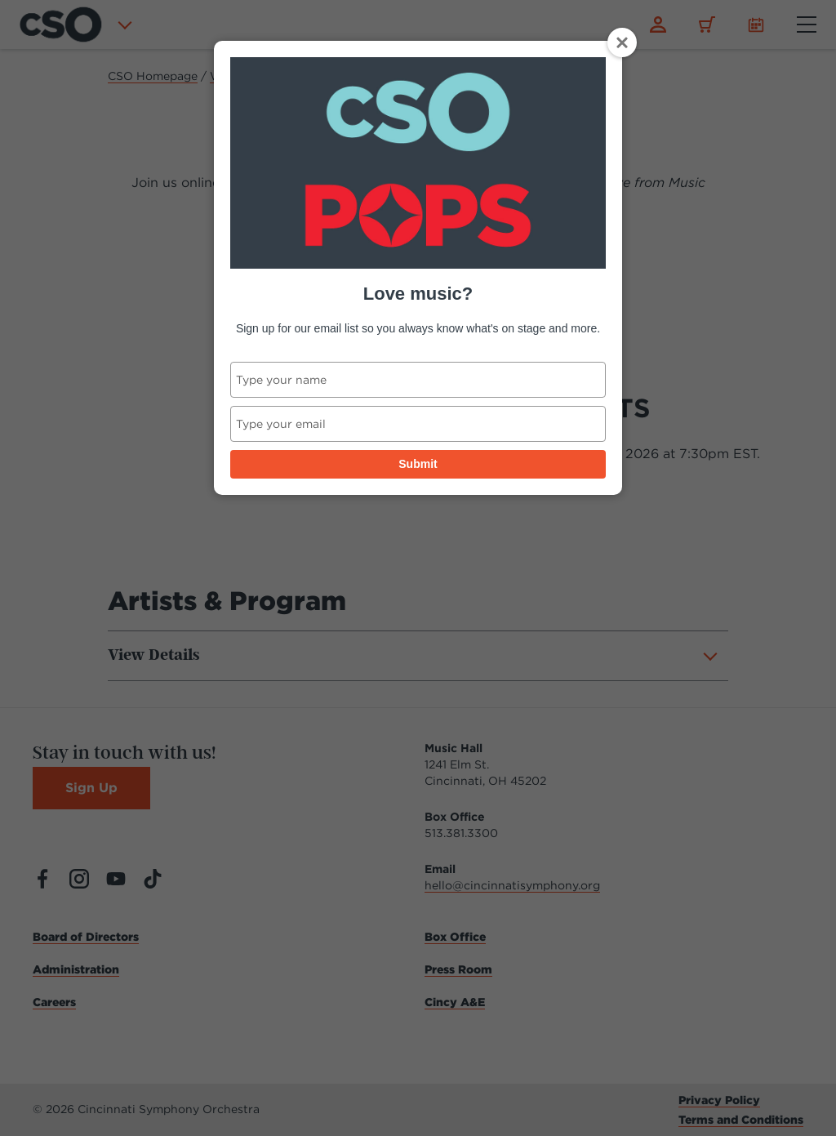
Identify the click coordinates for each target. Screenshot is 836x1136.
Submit (417, 463)
